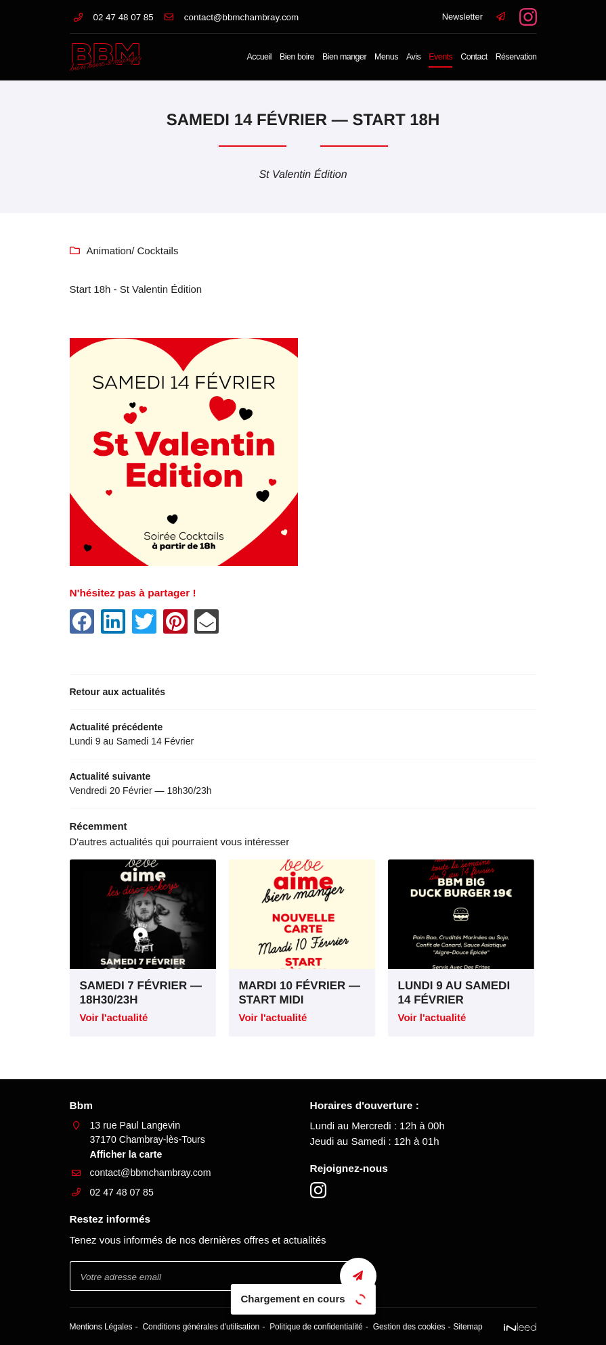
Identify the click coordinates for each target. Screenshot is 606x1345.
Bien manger (344, 57)
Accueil (259, 57)
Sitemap (460, 1327)
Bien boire (297, 57)
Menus (386, 57)
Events (440, 57)
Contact (473, 57)
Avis (413, 57)
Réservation (516, 57)
